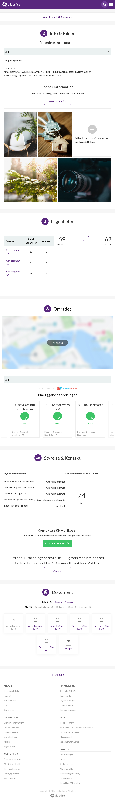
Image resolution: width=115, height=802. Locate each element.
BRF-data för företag (69, 732)
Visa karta (57, 342)
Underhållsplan (10, 737)
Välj (7, 51)
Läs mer (57, 571)
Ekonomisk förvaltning (14, 722)
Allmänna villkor (67, 769)
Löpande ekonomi (12, 727)
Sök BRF (57, 675)
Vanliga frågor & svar (69, 741)
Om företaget (66, 754)
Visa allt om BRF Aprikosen (57, 16)
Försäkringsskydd (12, 764)
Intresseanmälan (68, 710)
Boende (58, 602)
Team (62, 759)
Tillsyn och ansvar (12, 769)
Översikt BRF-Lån (68, 691)
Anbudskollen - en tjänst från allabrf (76, 727)
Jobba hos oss (66, 764)
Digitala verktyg (11, 732)
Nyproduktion (66, 705)
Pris (5, 705)
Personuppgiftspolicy (70, 773)
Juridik (7, 741)
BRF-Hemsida (10, 700)
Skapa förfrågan (11, 778)
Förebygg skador (11, 773)
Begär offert (9, 746)
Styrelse (69, 602)
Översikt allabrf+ (11, 691)
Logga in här (57, 101)
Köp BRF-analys (67, 722)
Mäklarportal (66, 737)
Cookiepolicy (66, 778)
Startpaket (9, 710)
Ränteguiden (66, 695)
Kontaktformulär (57, 543)
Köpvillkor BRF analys (70, 783)
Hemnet (7, 695)
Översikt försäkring (13, 759)
